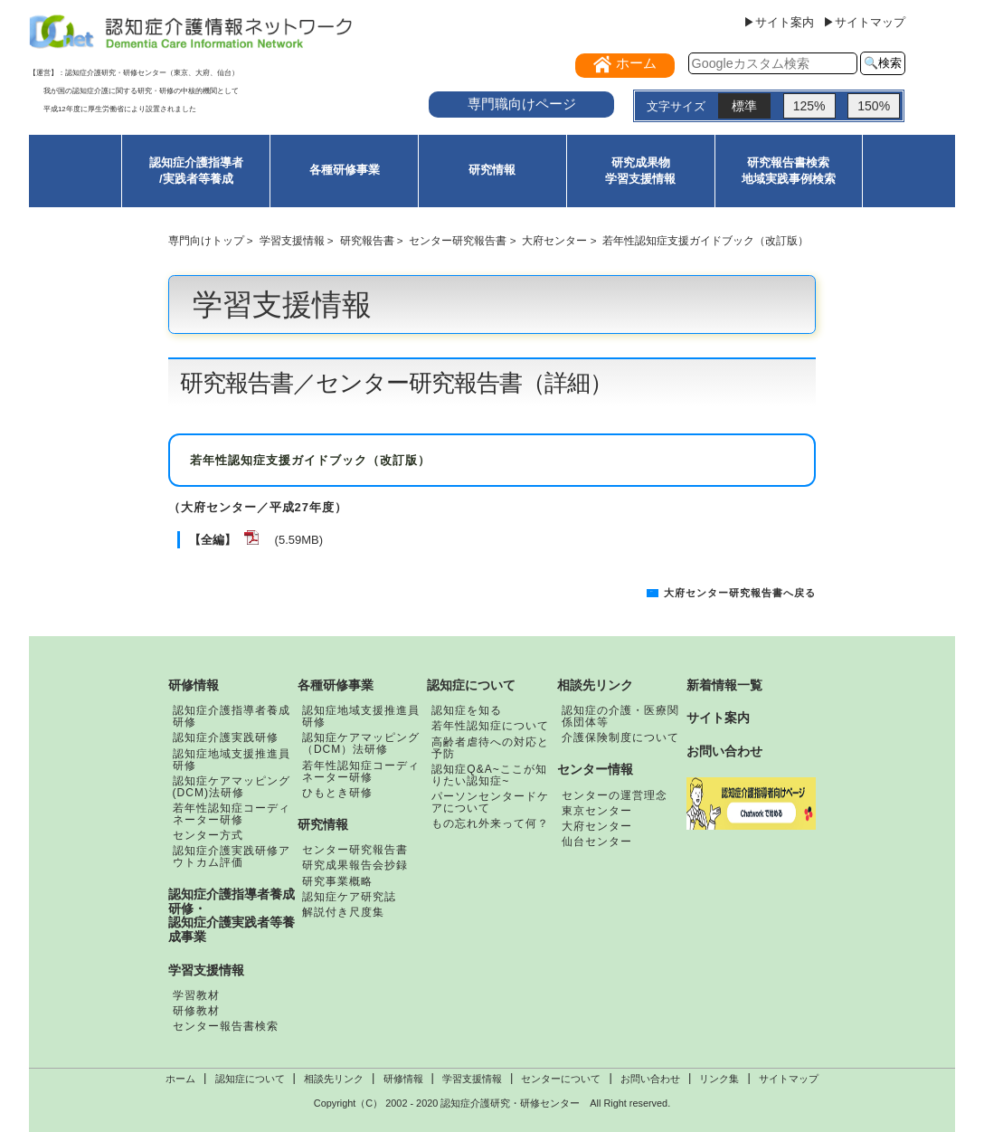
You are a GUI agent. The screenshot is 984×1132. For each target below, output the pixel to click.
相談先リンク (595, 685)
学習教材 (196, 995)
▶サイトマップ (864, 22)
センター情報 (595, 769)
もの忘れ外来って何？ (490, 823)
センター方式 (208, 835)
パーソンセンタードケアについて (490, 802)
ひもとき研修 (337, 792)
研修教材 (196, 1010)
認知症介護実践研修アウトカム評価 (231, 856)
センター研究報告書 (457, 240)
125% (809, 106)
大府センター (554, 240)
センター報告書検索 (226, 1026)
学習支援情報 (292, 240)
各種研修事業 (344, 169)
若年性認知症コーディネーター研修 (231, 814)
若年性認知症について (490, 725)
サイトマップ (788, 1078)
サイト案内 (718, 717)
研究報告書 (367, 240)
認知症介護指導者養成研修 (231, 716)
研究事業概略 (337, 881)
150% (873, 106)
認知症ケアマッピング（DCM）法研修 (361, 743)
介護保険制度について (620, 737)
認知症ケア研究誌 (349, 896)
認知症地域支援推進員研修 (231, 759)
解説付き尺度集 (343, 912)
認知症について (471, 685)
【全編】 (212, 540)
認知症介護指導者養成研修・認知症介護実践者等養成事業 (231, 915)
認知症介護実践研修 (226, 737)
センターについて (561, 1078)
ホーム (180, 1078)
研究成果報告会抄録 (355, 865)
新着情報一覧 (724, 685)
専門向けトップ (206, 240)
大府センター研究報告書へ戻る (740, 592)
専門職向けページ (522, 103)
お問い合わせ (724, 751)
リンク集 (719, 1078)
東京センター (597, 810)
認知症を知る (466, 710)
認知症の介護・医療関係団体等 (620, 716)
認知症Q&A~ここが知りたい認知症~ (488, 775)
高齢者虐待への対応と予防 (490, 748)
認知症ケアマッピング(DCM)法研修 (231, 787)
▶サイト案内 (778, 22)
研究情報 (492, 169)
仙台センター (597, 841)
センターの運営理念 (614, 795)
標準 (744, 106)
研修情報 (193, 685)
